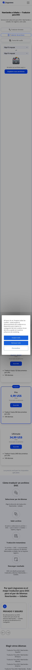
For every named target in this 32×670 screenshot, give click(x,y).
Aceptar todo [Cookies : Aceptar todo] (16, 338)
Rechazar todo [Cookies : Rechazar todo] (16, 343)
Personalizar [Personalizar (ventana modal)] (16, 348)
